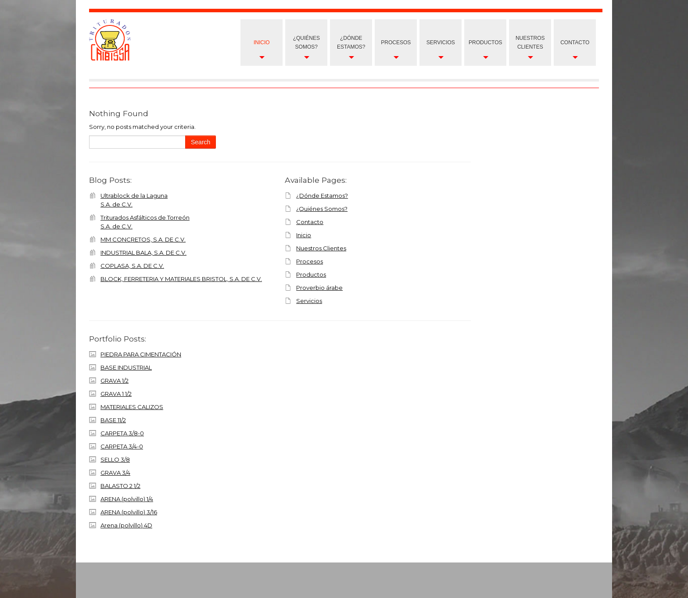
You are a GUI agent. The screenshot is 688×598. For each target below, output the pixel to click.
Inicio (262, 42)
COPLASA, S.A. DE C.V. (132, 265)
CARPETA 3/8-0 (122, 433)
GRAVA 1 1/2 (116, 393)
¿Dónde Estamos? (351, 42)
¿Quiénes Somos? (306, 42)
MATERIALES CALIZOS (131, 406)
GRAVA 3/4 (115, 472)
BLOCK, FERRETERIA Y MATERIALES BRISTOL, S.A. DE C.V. (181, 278)
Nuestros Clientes (321, 248)
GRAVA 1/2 (114, 380)
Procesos (396, 42)
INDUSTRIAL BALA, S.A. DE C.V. (143, 252)
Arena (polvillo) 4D (126, 525)
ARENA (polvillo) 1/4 (126, 498)
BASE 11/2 (113, 420)
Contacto (574, 42)
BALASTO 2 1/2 (120, 485)
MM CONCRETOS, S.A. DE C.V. (143, 239)
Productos (485, 42)
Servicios (440, 42)
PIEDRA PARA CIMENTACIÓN (140, 354)
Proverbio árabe (319, 287)
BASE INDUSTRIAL (126, 367)
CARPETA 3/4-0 (121, 446)
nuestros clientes (530, 42)
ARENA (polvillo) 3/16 (128, 512)
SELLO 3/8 (115, 459)
